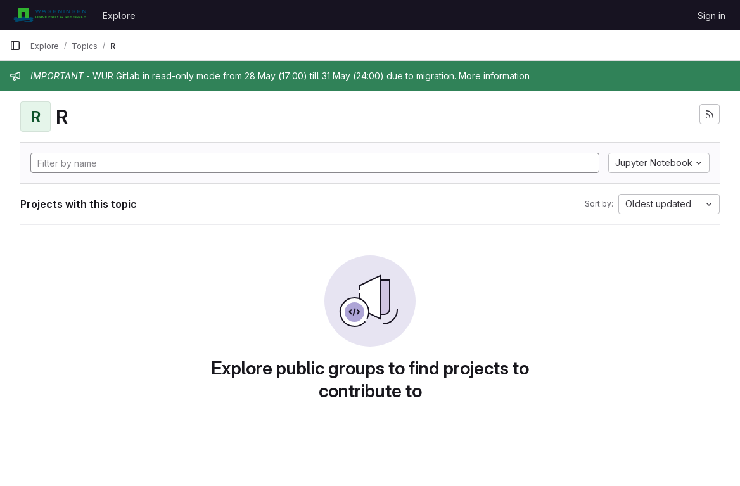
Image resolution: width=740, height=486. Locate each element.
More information (494, 75)
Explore (119, 15)
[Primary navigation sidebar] (15, 45)
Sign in (711, 15)
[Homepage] (49, 15)
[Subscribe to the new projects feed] (709, 114)
